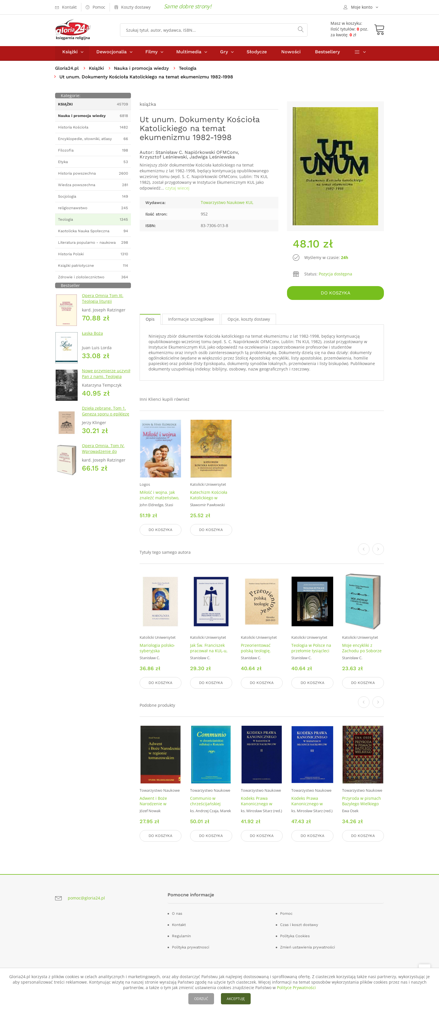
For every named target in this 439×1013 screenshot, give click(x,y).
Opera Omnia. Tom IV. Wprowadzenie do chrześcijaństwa (103, 453)
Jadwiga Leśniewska (212, 159)
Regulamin (181, 935)
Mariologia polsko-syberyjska (157, 649)
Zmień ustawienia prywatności (307, 946)
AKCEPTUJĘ (236, 998)
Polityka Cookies (295, 935)
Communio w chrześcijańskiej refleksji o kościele (207, 804)
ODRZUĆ (201, 998)
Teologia (190, 70)
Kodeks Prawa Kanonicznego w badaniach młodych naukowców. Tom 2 (260, 807)
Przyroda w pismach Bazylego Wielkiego (361, 801)
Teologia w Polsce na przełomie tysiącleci (311, 649)
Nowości (291, 54)
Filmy (151, 54)
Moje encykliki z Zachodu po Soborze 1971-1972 (362, 652)
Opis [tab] (150, 321)
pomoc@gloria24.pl (86, 897)
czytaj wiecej (177, 190)
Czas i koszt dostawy (299, 924)
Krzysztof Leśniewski (163, 159)
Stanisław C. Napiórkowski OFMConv (196, 155)
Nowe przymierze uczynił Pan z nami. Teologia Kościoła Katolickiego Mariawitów (106, 382)
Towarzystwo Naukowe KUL (227, 205)
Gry (224, 54)
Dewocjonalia (111, 54)
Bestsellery (327, 54)
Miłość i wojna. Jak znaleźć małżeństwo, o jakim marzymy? (159, 500)
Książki (70, 54)
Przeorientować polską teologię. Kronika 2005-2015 (259, 652)
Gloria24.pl (67, 70)
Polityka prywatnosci (190, 946)
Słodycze (257, 54)
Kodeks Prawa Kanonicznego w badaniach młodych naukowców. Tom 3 (310, 807)
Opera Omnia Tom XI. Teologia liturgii (102, 301)
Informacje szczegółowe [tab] (191, 321)
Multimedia (188, 54)
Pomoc (286, 913)
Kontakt (179, 924)
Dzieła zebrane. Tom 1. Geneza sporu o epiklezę (105, 413)
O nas (177, 913)
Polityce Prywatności (296, 987)
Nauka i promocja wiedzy (143, 70)
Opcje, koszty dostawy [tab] (249, 321)
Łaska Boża (92, 336)
